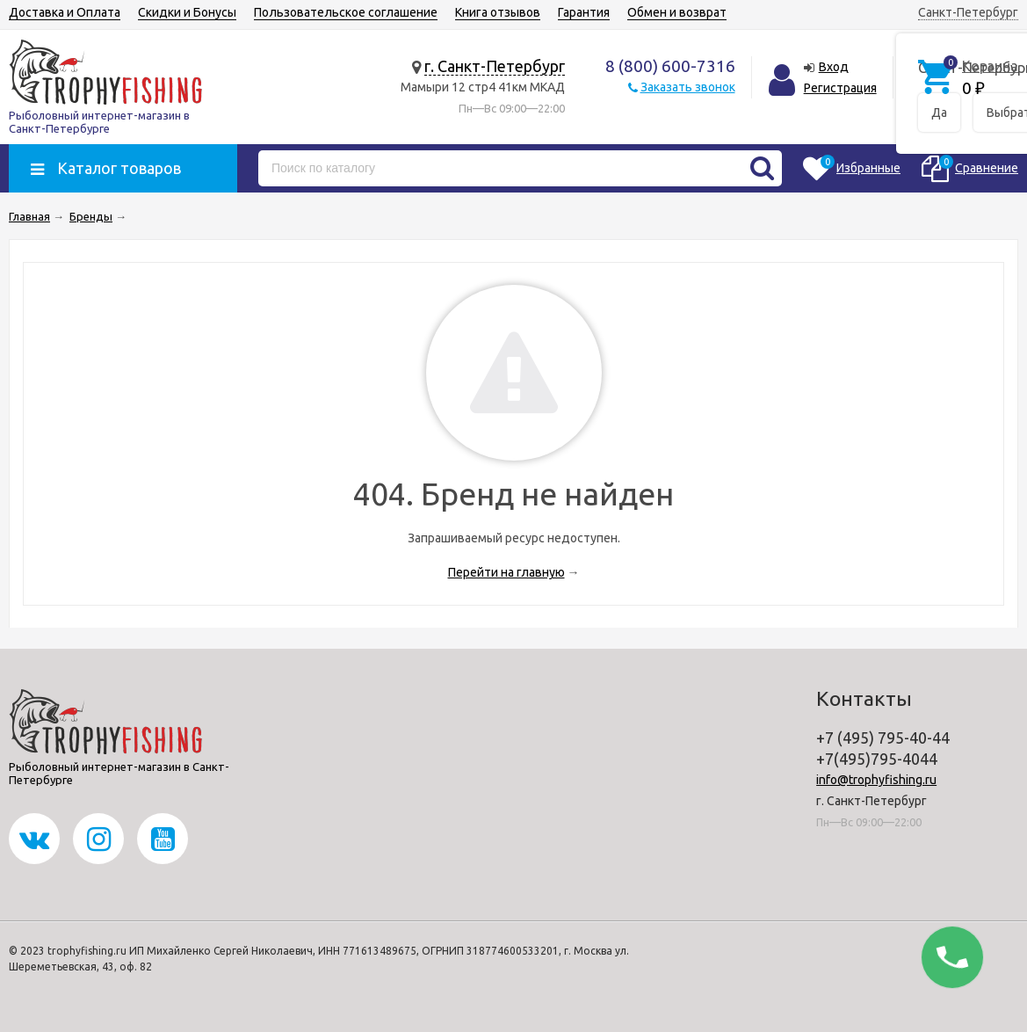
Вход (834, 67)
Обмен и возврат (677, 12)
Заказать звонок (687, 87)
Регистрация (840, 88)
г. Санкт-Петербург (494, 66)
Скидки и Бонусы (187, 12)
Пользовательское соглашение (346, 12)
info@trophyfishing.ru (876, 780)
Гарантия (584, 12)
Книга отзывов (497, 12)
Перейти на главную (506, 572)
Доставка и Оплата (64, 12)
